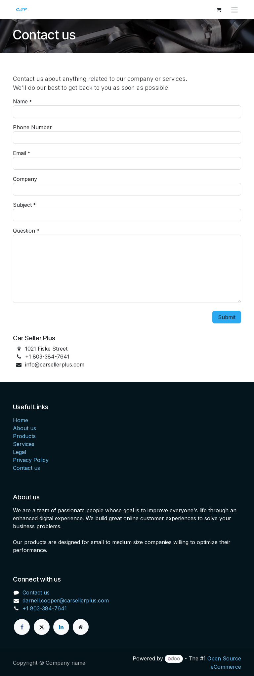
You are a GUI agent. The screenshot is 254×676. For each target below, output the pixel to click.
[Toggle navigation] (234, 10)
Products (24, 436)
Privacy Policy (31, 460)
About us (24, 428)
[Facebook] (22, 627)
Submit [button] (226, 317)
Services (23, 444)
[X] (42, 627)
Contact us (26, 468)
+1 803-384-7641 (44, 608)
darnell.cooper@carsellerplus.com (65, 600)
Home (20, 420)
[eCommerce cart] (218, 9)
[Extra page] (81, 627)
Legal (19, 452)
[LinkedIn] (61, 627)
